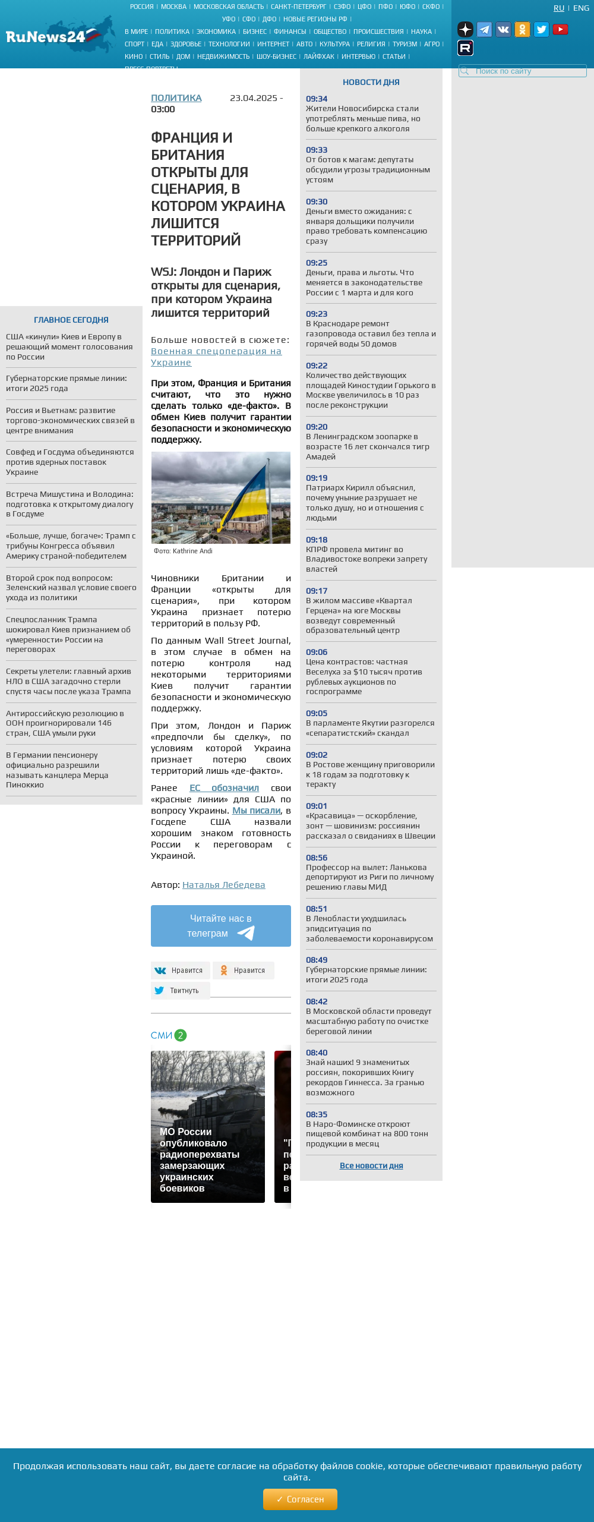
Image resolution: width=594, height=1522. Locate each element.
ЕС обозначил (224, 787)
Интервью (358, 56)
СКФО (431, 6)
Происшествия (378, 31)
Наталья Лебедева (224, 884)
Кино (134, 56)
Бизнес (255, 31)
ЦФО (364, 6)
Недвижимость (223, 56)
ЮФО (407, 6)
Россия (142, 6)
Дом (183, 56)
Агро (432, 44)
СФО (248, 19)
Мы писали (256, 810)
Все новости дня (371, 1165)
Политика (172, 31)
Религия (371, 44)
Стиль (159, 56)
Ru (559, 7)
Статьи (394, 56)
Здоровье (185, 44)
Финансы (290, 31)
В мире (136, 31)
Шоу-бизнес (276, 56)
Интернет (273, 44)
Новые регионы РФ (315, 19)
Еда (157, 44)
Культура (335, 44)
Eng (581, 7)
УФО (228, 19)
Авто (304, 44)
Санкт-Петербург (299, 6)
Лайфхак (319, 56)
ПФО (385, 6)
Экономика (216, 31)
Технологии (229, 44)
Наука (421, 31)
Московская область (229, 6)
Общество (330, 31)
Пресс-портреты (151, 69)
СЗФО (342, 6)
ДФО (269, 19)
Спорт (134, 44)
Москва (174, 6)
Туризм (405, 44)
